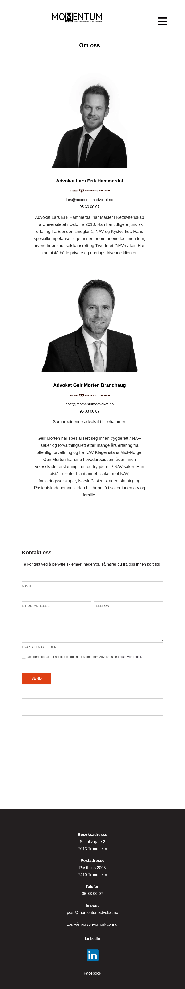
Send (36, 678)
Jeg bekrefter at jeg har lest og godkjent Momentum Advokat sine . (82, 657)
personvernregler (129, 656)
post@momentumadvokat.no (90, 404)
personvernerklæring (99, 924)
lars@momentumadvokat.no (89, 200)
